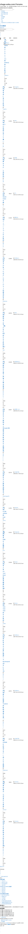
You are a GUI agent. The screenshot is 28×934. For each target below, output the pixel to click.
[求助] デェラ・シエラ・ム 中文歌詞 (4, 229)
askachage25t (6, 496)
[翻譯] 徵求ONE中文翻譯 (4, 539)
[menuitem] (4, 12)
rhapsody (17, 532)
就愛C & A (3, 457)
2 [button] (0, 33)
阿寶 (16, 157)
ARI (15, 120)
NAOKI (16, 507)
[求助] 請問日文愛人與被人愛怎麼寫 (3, 375)
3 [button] (0, 35)
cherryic (4, 809)
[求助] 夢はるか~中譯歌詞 (3, 167)
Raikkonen (5, 770)
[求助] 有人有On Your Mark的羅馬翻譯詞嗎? (4, 575)
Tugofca (4, 109)
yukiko (4, 623)
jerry (4, 550)
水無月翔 (17, 472)
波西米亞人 (3, 394)
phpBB (6, 922)
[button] (0, 36)
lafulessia (5, 301)
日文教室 (3, 26)
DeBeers (6, 75)
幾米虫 (3, 245)
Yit (3, 206)
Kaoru (16, 562)
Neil (4, 350)
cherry (4, 520)
